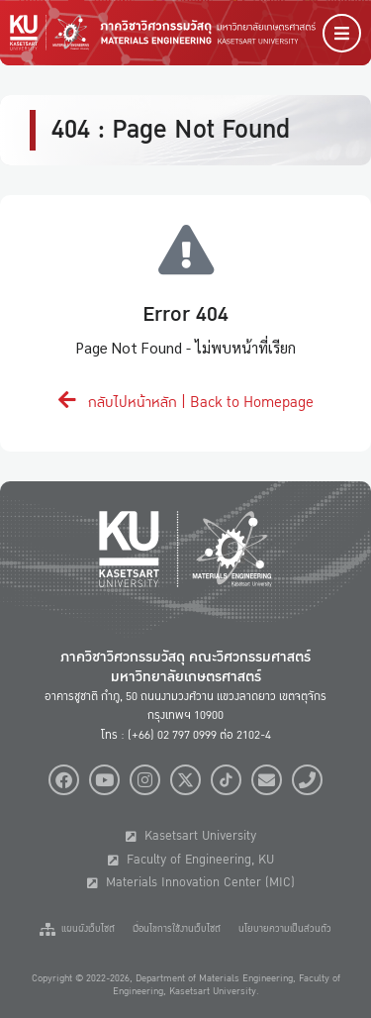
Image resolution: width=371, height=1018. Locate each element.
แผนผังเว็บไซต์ (77, 929)
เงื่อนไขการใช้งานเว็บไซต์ (177, 929)
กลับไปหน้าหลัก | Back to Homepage (186, 402)
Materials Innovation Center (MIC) (191, 882)
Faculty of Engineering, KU (191, 859)
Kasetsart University (191, 836)
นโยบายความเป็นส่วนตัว (284, 929)
